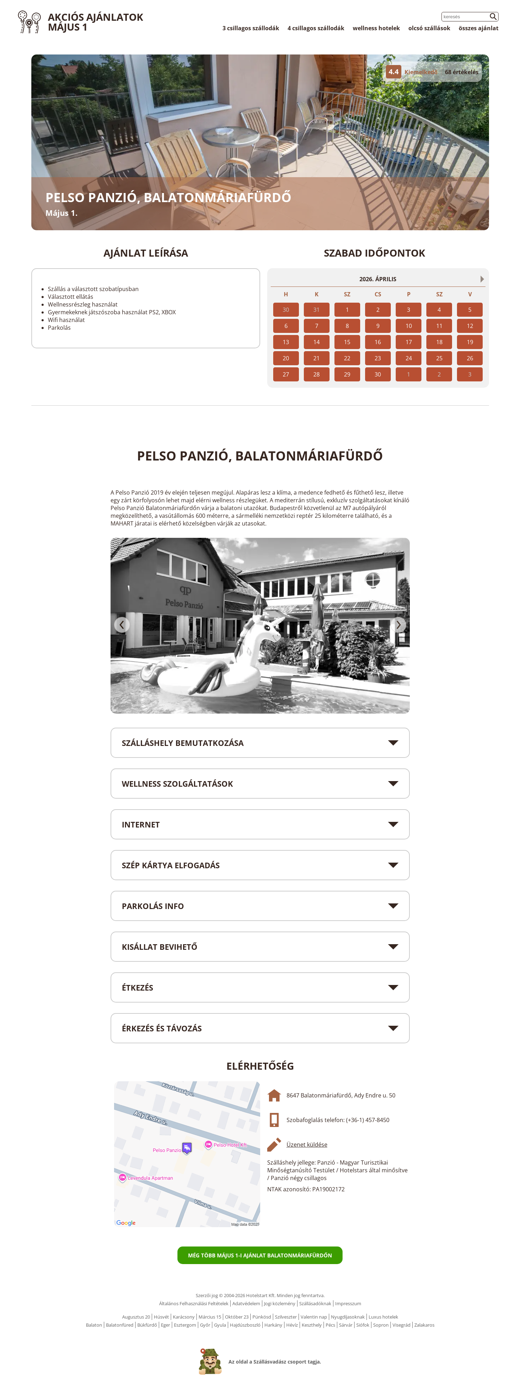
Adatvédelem (246, 1303)
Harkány (273, 1325)
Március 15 (210, 1317)
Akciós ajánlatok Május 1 (95, 21)
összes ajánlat (479, 28)
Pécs (330, 1325)
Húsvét (161, 1317)
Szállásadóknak (315, 1303)
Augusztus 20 (136, 1317)
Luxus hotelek (383, 1317)
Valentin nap (314, 1317)
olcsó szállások (429, 28)
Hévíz (292, 1325)
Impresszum (348, 1303)
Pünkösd (261, 1317)
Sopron (381, 1325)
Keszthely (312, 1325)
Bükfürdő (147, 1325)
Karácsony (184, 1317)
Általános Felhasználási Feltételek (193, 1303)
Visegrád (402, 1325)
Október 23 (237, 1317)
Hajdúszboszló (245, 1325)
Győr (205, 1325)
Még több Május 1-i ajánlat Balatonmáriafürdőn (260, 1255)
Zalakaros (424, 1325)
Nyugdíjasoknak (348, 1317)
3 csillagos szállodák (251, 28)
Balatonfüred (119, 1325)
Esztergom (185, 1325)
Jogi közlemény (279, 1303)
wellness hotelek (376, 28)
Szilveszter (286, 1317)
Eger (165, 1325)
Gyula (220, 1325)
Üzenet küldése (307, 1144)
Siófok (362, 1325)
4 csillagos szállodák (316, 28)
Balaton (94, 1325)
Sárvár (345, 1325)
